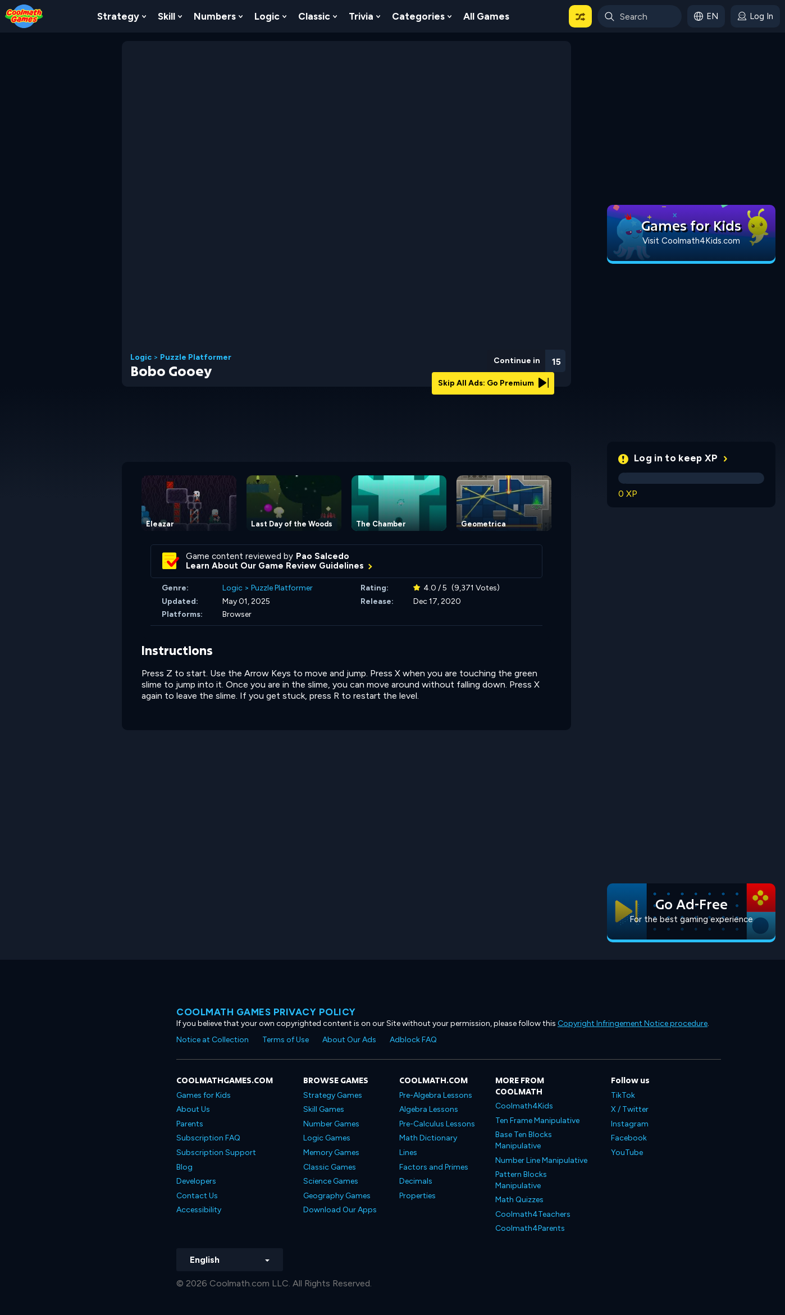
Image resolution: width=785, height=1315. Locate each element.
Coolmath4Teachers (533, 1214)
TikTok (623, 1095)
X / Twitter (630, 1109)
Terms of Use (285, 1039)
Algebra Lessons (428, 1109)
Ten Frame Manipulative (537, 1120)
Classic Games (329, 1167)
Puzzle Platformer (195, 357)
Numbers (215, 16)
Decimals (415, 1181)
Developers (196, 1181)
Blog (184, 1167)
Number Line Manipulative (541, 1160)
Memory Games (331, 1152)
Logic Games (326, 1138)
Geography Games (337, 1196)
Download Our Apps (340, 1210)
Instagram (630, 1124)
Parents (189, 1124)
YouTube (627, 1152)
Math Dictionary (428, 1138)
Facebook (629, 1138)
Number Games (331, 1124)
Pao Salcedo (322, 556)
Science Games (330, 1181)
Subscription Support (216, 1152)
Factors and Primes (433, 1167)
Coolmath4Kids (524, 1106)
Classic (314, 16)
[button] (580, 16)
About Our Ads (349, 1039)
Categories (418, 16)
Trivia (361, 16)
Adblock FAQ (413, 1039)
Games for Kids (203, 1095)
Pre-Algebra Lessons (435, 1095)
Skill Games (323, 1109)
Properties (417, 1196)
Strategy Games (332, 1095)
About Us (193, 1109)
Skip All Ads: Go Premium (493, 383)
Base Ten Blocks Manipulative (523, 1140)
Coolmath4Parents (530, 1228)
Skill (166, 16)
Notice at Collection (212, 1039)
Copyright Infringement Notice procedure (633, 1023)
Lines (408, 1152)
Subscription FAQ (208, 1138)
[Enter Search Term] (639, 16)
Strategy (118, 16)
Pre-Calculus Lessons (437, 1124)
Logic (267, 16)
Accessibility (198, 1210)
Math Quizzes (519, 1199)
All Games (486, 16)
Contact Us (197, 1196)
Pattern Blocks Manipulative (521, 1180)
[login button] (755, 16)
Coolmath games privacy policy (266, 1012)
